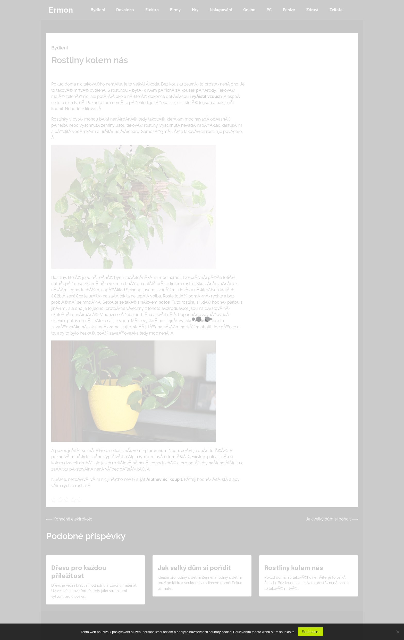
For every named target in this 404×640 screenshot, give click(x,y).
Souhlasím (310, 632)
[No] (397, 631)
